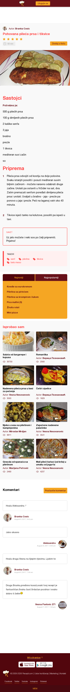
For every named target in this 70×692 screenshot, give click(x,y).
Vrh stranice (33, 657)
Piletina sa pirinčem (17, 291)
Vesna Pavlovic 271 (45, 604)
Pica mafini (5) (14, 302)
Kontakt (63, 673)
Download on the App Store (27, 664)
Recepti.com (6, 673)
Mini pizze (12, 312)
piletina (26, 259)
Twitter (16, 681)
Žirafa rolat (13, 307)
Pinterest (43, 681)
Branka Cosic (22, 28)
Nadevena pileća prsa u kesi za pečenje (18, 382)
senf (13, 259)
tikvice (40, 259)
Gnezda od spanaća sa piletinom (18, 456)
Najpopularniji (51, 277)
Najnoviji (18, 277)
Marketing (54, 673)
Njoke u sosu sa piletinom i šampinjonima (18, 419)
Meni (35, 688)
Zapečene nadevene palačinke (51, 419)
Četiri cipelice (51, 382)
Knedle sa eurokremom (19, 286)
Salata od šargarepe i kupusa (18, 347)
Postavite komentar (55, 490)
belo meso (16, 262)
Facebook (8, 681)
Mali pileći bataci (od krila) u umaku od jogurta (51, 456)
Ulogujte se (43, 3)
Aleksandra (49, 543)
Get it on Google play (44, 664)
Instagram (34, 681)
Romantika (51, 347)
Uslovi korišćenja (41, 673)
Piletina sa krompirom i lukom (23, 297)
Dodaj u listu (58, 43)
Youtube (25, 681)
